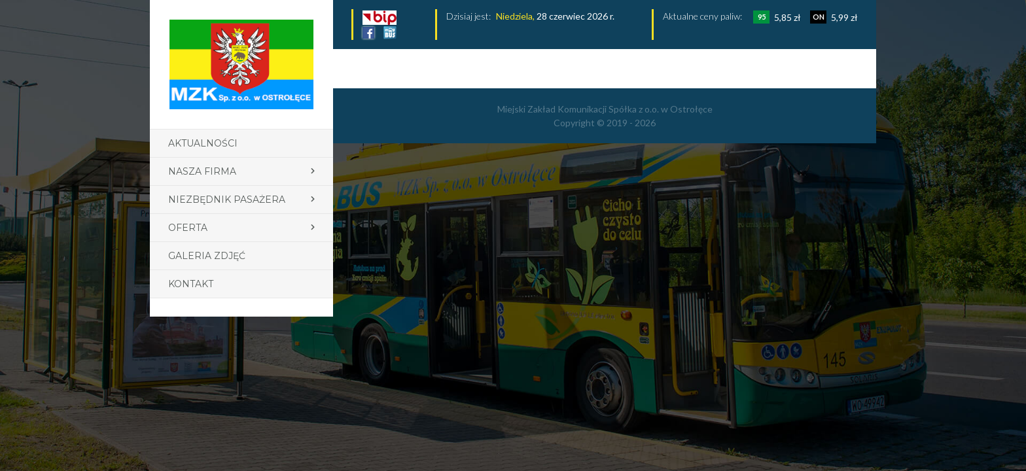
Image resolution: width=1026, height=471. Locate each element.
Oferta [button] (187, 228)
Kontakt (190, 284)
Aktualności (203, 143)
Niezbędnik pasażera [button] (226, 199)
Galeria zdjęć (206, 256)
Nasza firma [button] (202, 171)
